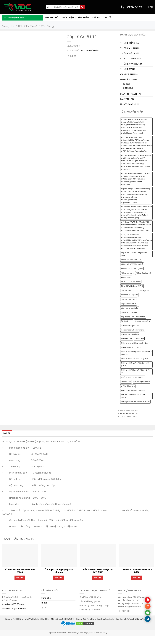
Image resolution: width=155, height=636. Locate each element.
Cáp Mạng (47, 26)
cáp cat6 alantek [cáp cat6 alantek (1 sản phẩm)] (128, 303)
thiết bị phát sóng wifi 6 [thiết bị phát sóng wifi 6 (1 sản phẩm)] (131, 347)
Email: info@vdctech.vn (15, 608)
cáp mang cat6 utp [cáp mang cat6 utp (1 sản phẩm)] (129, 308)
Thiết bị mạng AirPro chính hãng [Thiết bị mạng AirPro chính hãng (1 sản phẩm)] (134, 343)
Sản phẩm (83, 17)
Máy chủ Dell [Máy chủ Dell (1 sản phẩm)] (126, 338)
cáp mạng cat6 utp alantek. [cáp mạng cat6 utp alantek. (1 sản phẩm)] (133, 317)
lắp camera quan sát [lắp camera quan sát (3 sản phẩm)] (130, 325)
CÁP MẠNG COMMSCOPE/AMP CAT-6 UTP (98, 570)
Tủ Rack (126, 84)
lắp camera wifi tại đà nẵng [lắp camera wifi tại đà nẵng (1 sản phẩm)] (132, 330)
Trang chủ (51, 17)
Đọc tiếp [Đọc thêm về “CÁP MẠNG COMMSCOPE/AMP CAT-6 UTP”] (97, 577)
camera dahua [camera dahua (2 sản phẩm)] (127, 290)
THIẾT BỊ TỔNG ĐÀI (129, 43)
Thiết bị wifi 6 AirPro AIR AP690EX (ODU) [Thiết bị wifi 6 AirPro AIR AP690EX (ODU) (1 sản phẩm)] (134, 364)
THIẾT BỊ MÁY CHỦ (129, 53)
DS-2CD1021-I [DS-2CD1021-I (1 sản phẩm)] (127, 321)
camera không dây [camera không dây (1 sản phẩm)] (129, 295)
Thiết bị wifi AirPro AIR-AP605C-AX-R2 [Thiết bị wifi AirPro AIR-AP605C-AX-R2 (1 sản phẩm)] (136, 371)
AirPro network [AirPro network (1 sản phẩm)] (127, 273)
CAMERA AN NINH (129, 74)
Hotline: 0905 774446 (14, 604)
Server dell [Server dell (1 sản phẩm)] (139, 338)
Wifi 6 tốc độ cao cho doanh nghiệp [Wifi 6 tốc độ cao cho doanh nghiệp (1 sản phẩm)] (133, 395)
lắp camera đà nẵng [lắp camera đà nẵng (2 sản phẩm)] (130, 334)
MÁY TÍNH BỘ (127, 99)
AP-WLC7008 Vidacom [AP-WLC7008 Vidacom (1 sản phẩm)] (131, 282)
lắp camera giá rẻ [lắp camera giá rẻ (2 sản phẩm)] (142, 321)
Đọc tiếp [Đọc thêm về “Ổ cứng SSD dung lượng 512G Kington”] (58, 577)
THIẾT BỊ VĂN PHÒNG (131, 63)
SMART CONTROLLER (130, 58)
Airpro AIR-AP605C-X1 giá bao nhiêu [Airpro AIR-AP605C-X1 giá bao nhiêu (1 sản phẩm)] (134, 254)
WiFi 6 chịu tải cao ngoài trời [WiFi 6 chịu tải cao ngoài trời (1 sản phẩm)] (133, 390)
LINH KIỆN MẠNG (27, 26)
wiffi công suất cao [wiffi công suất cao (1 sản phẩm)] (141, 381)
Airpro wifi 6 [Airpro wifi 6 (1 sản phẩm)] (126, 277)
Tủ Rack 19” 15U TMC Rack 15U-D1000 (20, 570)
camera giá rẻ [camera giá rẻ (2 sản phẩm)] (143, 290)
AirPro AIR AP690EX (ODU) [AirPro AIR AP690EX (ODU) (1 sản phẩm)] (132, 264)
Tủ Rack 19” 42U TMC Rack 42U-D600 (136, 570)
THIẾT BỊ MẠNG (127, 69)
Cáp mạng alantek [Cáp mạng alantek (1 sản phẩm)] (129, 312)
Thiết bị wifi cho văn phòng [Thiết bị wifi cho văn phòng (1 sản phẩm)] (132, 377)
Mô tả (6, 433)
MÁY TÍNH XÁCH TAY (130, 93)
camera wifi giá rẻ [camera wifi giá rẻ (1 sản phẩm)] (129, 299)
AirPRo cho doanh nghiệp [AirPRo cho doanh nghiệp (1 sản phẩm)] (132, 268)
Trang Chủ (46, 598)
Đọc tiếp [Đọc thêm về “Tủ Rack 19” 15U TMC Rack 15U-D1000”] (20, 577)
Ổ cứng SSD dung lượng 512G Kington (59, 570)
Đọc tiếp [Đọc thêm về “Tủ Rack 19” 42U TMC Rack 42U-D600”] (136, 577)
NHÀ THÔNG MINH (129, 104)
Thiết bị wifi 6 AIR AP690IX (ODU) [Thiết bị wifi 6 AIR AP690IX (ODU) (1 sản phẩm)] (134, 359)
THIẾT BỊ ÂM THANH (130, 48)
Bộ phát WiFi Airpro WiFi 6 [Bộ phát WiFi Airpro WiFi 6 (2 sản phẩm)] (132, 286)
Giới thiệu (68, 17)
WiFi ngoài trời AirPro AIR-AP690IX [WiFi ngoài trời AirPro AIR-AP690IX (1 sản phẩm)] (135, 402)
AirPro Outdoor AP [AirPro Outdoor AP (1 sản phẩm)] (143, 273)
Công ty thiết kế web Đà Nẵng (94, 632)
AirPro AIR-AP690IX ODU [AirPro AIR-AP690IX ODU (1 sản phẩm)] (131, 260)
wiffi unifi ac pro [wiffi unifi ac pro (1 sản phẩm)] (128, 386)
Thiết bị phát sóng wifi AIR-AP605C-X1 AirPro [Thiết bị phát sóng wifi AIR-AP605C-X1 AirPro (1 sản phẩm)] (136, 352)
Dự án (96, 17)
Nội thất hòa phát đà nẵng (129, 414)
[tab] (7, 433)
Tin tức (107, 17)
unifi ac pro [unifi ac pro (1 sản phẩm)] (126, 381)
